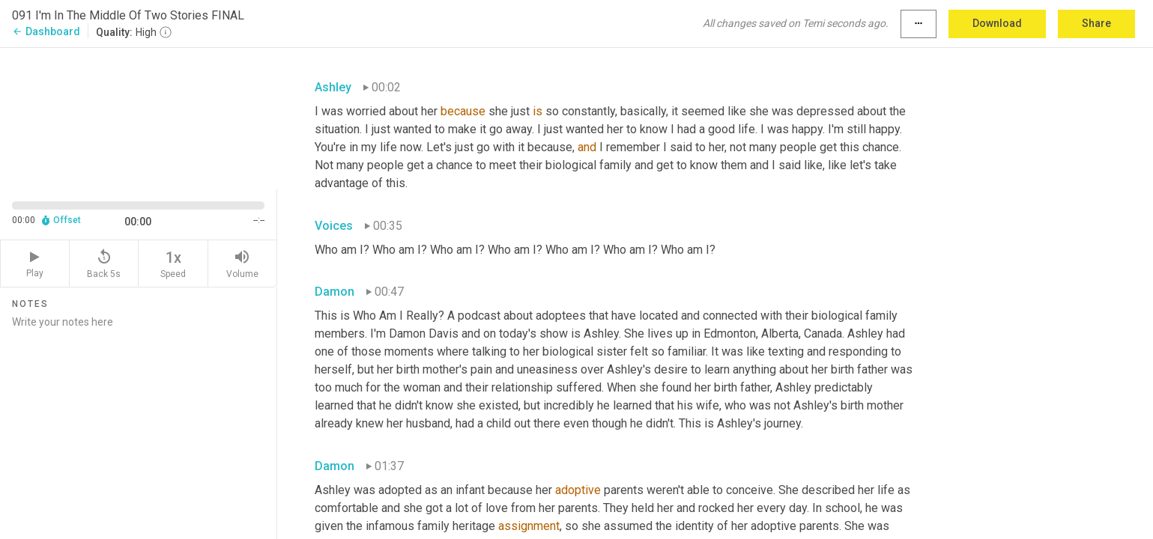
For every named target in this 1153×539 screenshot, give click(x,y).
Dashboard (46, 31)
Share (1096, 23)
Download (997, 23)
